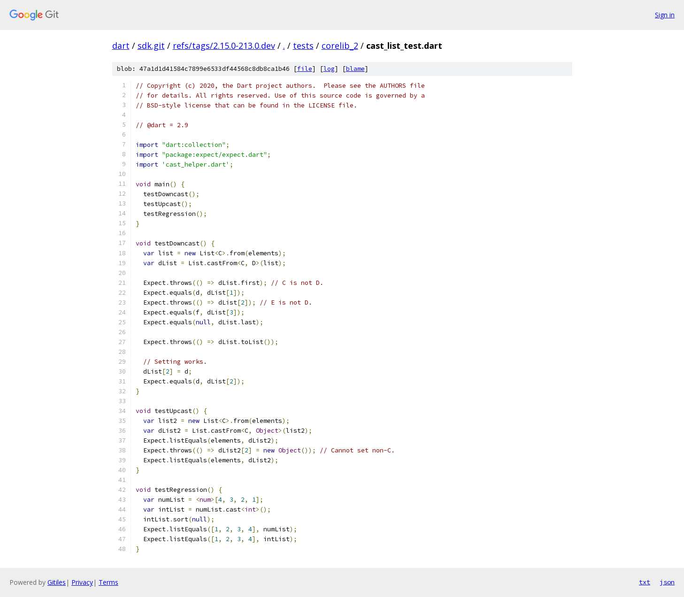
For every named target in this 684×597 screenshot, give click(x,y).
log (329, 69)
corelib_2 (340, 45)
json (667, 582)
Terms (108, 582)
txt (644, 582)
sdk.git (151, 45)
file (304, 69)
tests (303, 45)
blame (355, 69)
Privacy (82, 582)
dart (121, 45)
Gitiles (56, 582)
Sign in (665, 14)
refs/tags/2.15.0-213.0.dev (224, 45)
